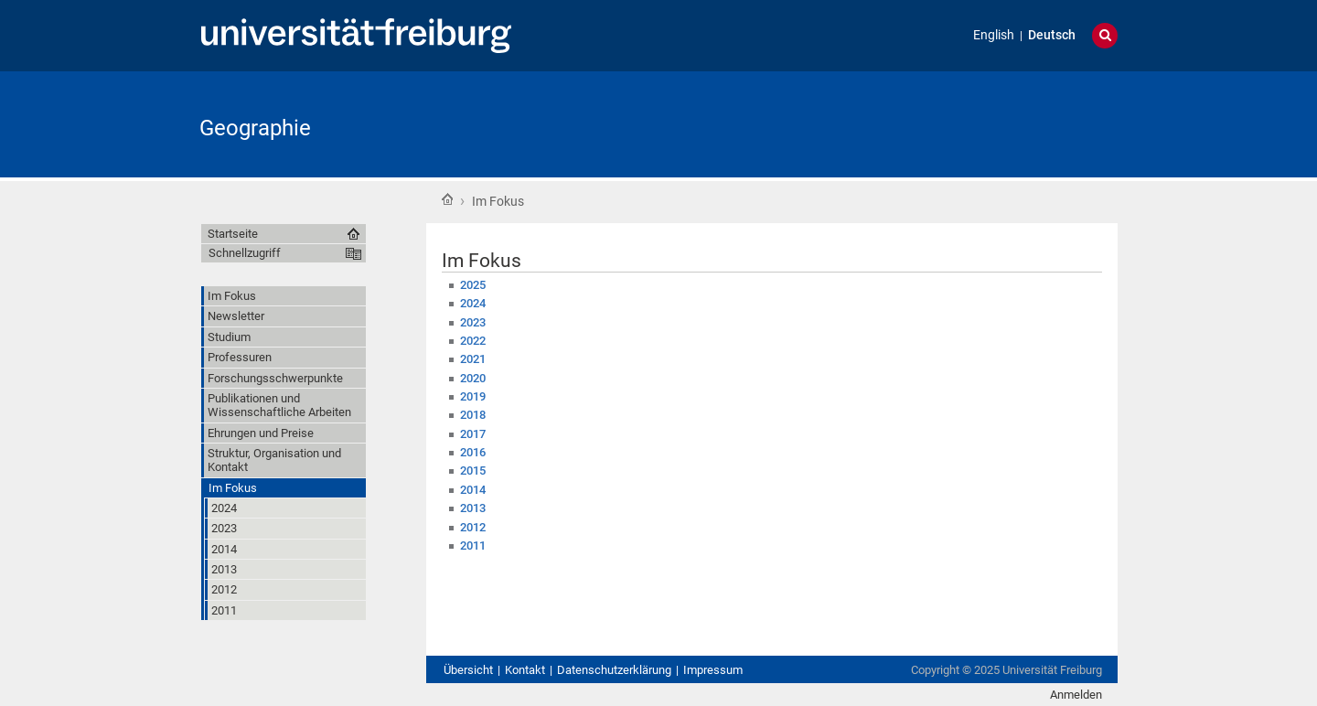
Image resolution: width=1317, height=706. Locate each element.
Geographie (255, 128)
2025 (473, 285)
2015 (473, 470)
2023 (473, 322)
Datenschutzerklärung (614, 670)
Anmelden (1076, 694)
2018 (473, 415)
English (993, 35)
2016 (473, 452)
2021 (473, 359)
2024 (473, 303)
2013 (473, 508)
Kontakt (525, 670)
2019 (473, 396)
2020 (473, 378)
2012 (473, 527)
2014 (473, 490)
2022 (473, 341)
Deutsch (1052, 35)
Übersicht (468, 670)
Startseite (447, 199)
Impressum (713, 670)
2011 (473, 545)
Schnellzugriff (245, 253)
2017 (473, 434)
